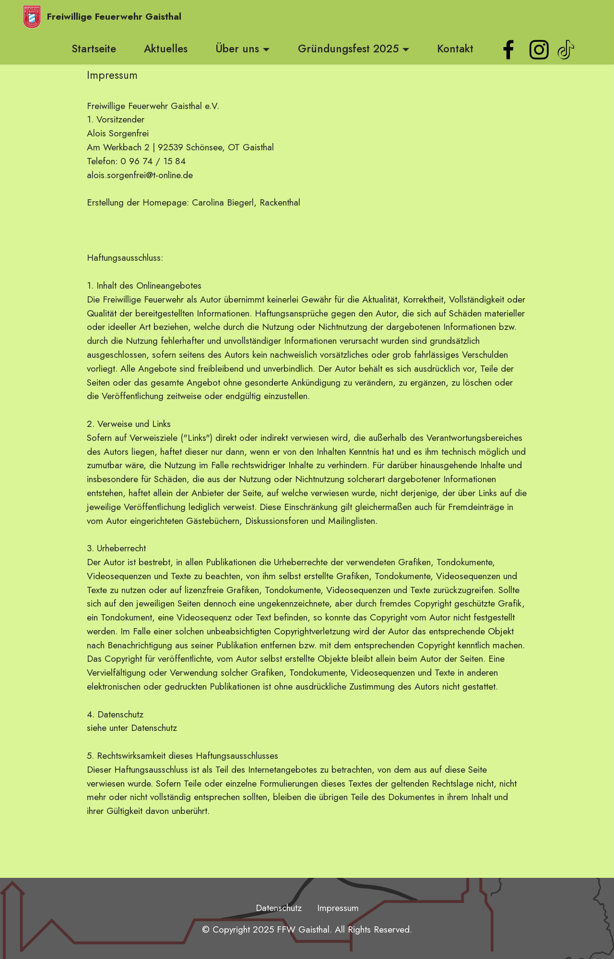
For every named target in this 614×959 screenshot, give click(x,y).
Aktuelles (166, 48)
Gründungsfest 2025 (348, 48)
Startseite (93, 48)
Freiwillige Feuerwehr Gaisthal (114, 16)
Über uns (237, 48)
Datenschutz (279, 907)
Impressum (338, 907)
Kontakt (455, 48)
